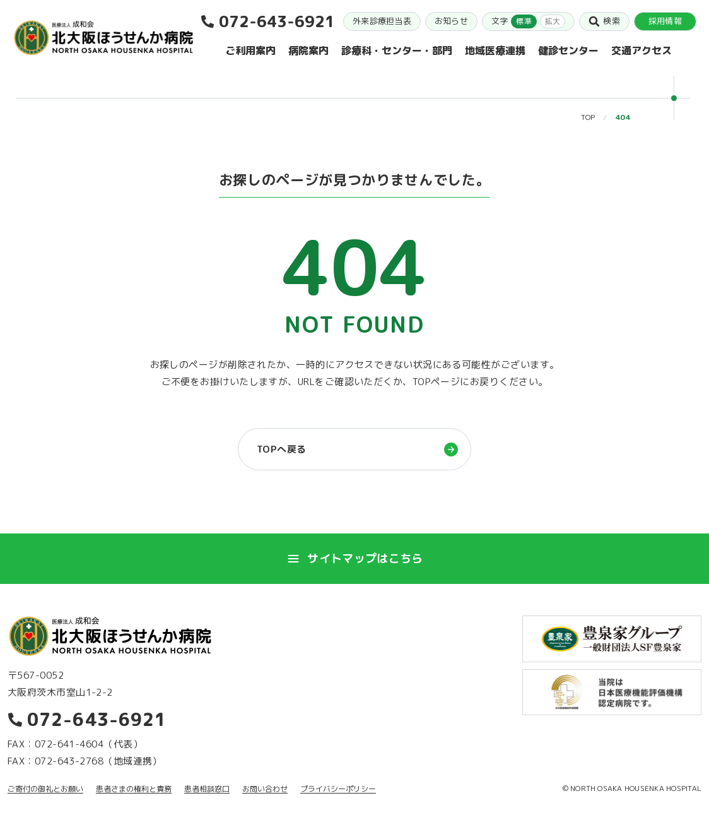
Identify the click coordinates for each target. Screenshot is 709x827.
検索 (604, 21)
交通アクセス (641, 50)
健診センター (568, 50)
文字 (528, 21)
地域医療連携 (495, 50)
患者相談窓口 (207, 788)
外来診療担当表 (382, 21)
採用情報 (665, 21)
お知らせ (451, 21)
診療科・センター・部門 (396, 50)
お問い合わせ (265, 788)
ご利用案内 (250, 50)
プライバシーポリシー (338, 788)
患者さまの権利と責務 (134, 788)
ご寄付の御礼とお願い (45, 788)
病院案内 (308, 50)
